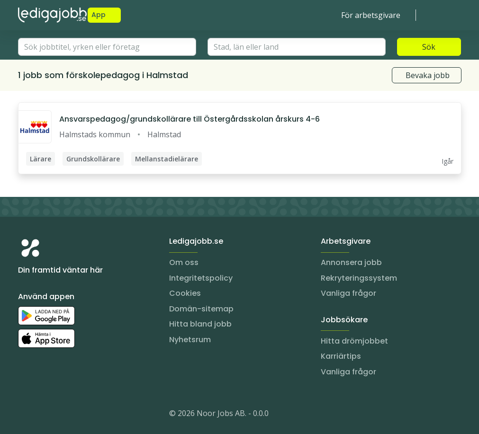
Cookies (185, 293)
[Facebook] (63, 415)
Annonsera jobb (351, 262)
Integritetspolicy (201, 278)
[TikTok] (82, 415)
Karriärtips (341, 356)
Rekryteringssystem (359, 278)
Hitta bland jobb (200, 324)
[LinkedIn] (44, 415)
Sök (428, 47)
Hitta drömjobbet (354, 341)
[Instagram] (25, 415)
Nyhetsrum (190, 339)
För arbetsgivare (370, 15)
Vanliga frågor (348, 293)
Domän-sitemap (201, 308)
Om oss (184, 262)
